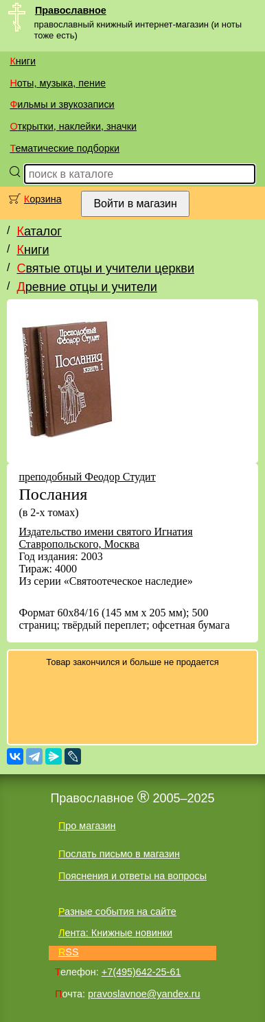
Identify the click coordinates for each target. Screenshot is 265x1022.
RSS (68, 951)
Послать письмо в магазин (119, 853)
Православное (70, 10)
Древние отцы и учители (86, 287)
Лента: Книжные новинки (115, 932)
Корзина (43, 199)
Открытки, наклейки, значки (73, 126)
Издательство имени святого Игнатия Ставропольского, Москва (105, 538)
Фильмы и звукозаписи (62, 104)
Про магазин (87, 825)
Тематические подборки (64, 148)
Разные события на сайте (117, 911)
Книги (23, 61)
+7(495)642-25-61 (141, 971)
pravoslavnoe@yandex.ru (144, 993)
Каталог (38, 231)
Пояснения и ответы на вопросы (132, 875)
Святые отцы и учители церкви (105, 268)
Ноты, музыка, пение (58, 83)
